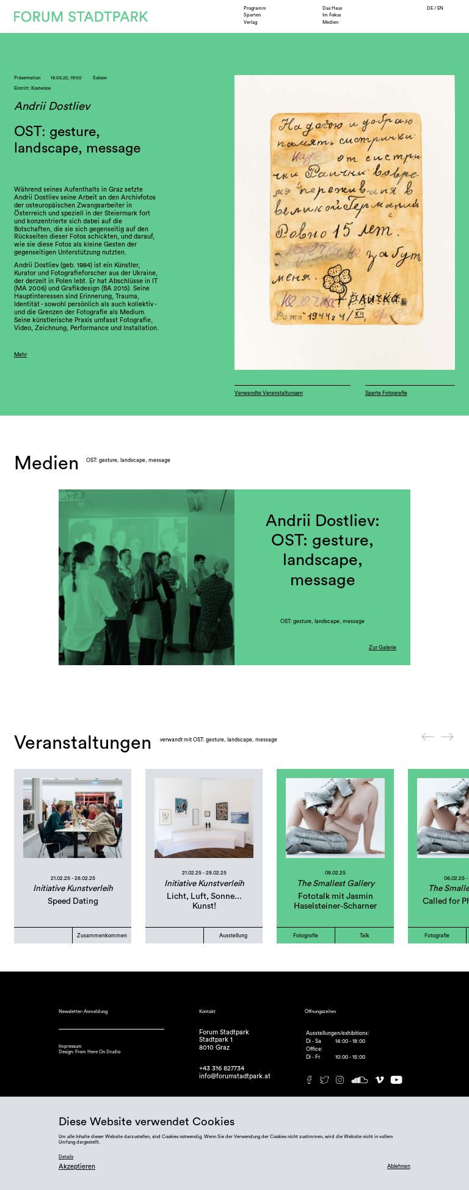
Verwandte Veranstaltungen (268, 393)
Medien (330, 22)
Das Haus (332, 8)
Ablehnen (398, 1166)
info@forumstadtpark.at (235, 1076)
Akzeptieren (77, 1166)
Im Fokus (331, 15)
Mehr (20, 355)
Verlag (250, 22)
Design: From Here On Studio (89, 1052)
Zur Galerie (382, 648)
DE (430, 8)
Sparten (252, 15)
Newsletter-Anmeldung (83, 1011)
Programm (255, 8)
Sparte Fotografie (386, 393)
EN (440, 8)
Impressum (70, 1046)
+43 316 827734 (221, 1068)
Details (66, 1157)
